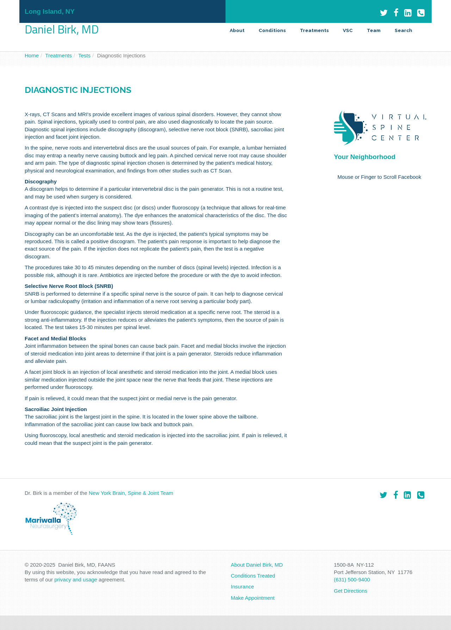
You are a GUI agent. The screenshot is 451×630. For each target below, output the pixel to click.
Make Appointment (252, 598)
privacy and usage (75, 579)
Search (403, 30)
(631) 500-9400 (352, 579)
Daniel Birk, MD (62, 29)
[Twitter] (384, 13)
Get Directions (350, 591)
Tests (84, 55)
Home (32, 55)
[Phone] (421, 13)
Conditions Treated (253, 576)
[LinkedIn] (408, 13)
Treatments (314, 30)
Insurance (242, 587)
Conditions (272, 30)
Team (374, 30)
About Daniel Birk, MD (257, 565)
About (237, 30)
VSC (348, 30)
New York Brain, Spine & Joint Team (131, 493)
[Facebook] (396, 13)
